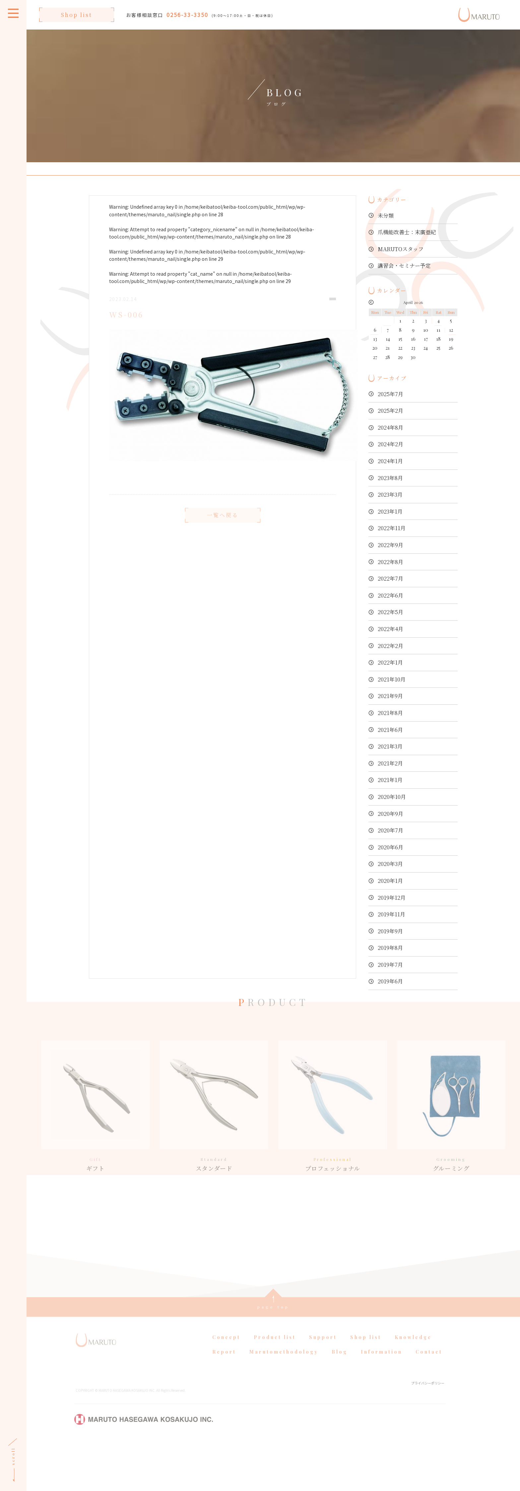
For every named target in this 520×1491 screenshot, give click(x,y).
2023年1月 (390, 511)
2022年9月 (390, 545)
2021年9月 (390, 696)
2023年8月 (390, 478)
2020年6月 (390, 847)
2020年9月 (390, 813)
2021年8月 (390, 713)
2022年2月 (390, 646)
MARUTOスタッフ (400, 249)
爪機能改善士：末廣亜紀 (407, 232)
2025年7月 (390, 394)
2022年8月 (390, 562)
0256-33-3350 (187, 15)
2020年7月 (390, 830)
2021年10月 (392, 679)
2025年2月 (390, 410)
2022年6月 (390, 595)
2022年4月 (390, 629)
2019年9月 (390, 931)
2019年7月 (390, 964)
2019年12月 (392, 897)
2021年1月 (390, 780)
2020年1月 (390, 881)
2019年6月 (390, 981)
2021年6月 (390, 730)
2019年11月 (391, 914)
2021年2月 (390, 763)
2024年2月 (390, 444)
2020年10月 (392, 797)
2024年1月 (390, 461)
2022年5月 (390, 612)
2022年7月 (390, 578)
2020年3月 (390, 864)
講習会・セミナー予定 (404, 265)
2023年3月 (390, 494)
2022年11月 (392, 528)
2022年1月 (390, 662)
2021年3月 (390, 746)
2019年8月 (390, 948)
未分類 (386, 215)
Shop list (76, 15)
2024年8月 (390, 427)
